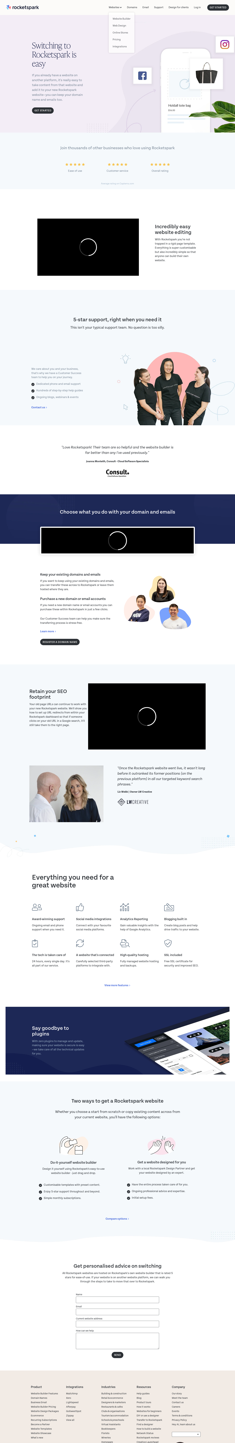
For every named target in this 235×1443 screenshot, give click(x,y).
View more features (116, 985)
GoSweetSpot (73, 1407)
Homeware (107, 1438)
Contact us (38, 407)
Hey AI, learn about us (183, 1420)
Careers (176, 1403)
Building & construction (113, 1389)
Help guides (143, 1389)
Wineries (106, 1434)
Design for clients (179, 7)
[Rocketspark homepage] (28, 7)
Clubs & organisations (113, 1407)
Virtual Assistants (110, 1420)
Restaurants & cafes (112, 1403)
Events (175, 1407)
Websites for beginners (149, 1407)
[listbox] (186, 1430)
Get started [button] (42, 110)
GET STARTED (218, 7)
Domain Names (39, 1394)
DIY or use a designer (148, 1412)
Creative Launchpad (147, 1438)
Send (117, 1351)
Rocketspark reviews (148, 1434)
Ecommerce (37, 1412)
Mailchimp (72, 1389)
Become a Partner (40, 1420)
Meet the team (180, 1394)
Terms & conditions (182, 1412)
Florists (105, 1429)
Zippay (70, 1412)
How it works (143, 1403)
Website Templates (41, 1425)
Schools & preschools (112, 1416)
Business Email (39, 1398)
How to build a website (149, 1425)
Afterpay (71, 1403)
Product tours (144, 1398)
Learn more (47, 631)
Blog (139, 1394)
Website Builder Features (44, 1389)
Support (158, 7)
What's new (37, 1434)
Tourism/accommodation (114, 1412)
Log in (197, 7)
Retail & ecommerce (112, 1394)
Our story (177, 1389)
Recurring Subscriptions (44, 1416)
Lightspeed (72, 1398)
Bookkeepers (108, 1425)
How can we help (85, 1327)
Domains (132, 7)
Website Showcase (41, 1429)
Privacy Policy (179, 1416)
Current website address (89, 1315)
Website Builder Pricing (43, 1403)
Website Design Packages (45, 1407)
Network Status (145, 1429)
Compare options (116, 1215)
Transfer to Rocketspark (149, 1416)
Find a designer (145, 1420)
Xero (68, 1394)
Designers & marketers (113, 1398)
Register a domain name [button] (60, 642)
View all (70, 1416)
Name (79, 1290)
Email (145, 7)
